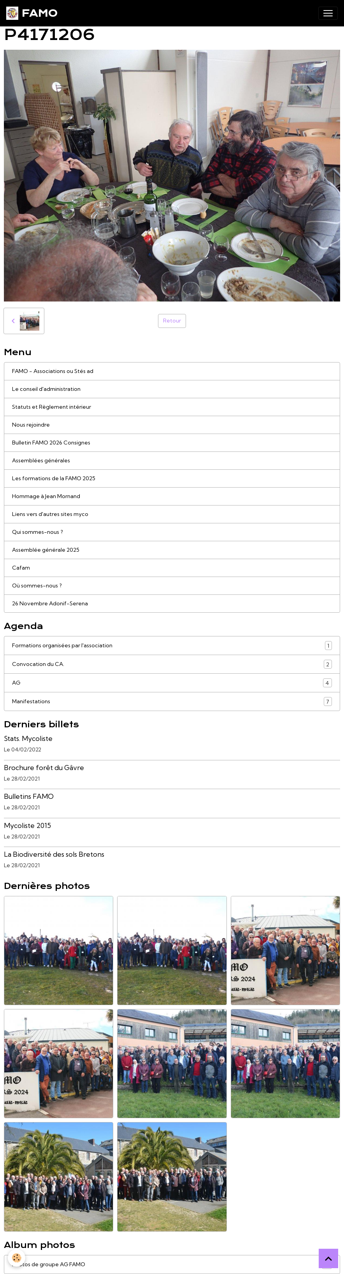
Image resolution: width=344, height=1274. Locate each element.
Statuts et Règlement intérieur (51, 406)
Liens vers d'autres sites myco (50, 514)
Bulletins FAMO (29, 796)
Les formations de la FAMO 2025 (53, 478)
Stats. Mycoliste (28, 738)
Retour (172, 320)
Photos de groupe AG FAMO (172, 1264)
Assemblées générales (41, 460)
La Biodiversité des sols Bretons (54, 854)
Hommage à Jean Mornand (46, 496)
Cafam (21, 567)
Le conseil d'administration (46, 388)
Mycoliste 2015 (27, 825)
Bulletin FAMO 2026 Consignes (51, 442)
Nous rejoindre (31, 424)
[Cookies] (16, 1258)
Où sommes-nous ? (37, 585)
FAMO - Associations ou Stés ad (52, 371)
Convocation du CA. (172, 664)
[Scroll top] (328, 1258)
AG (172, 682)
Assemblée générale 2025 (45, 549)
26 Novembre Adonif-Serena (50, 603)
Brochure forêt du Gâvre (44, 767)
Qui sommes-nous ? (37, 531)
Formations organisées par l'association (172, 645)
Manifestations (172, 701)
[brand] (32, 13)
